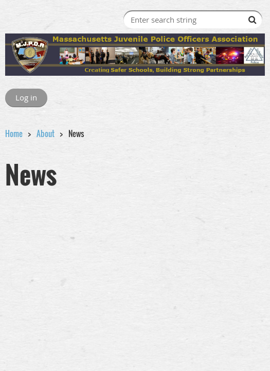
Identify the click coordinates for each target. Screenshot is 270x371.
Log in (26, 97)
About (46, 133)
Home (14, 133)
